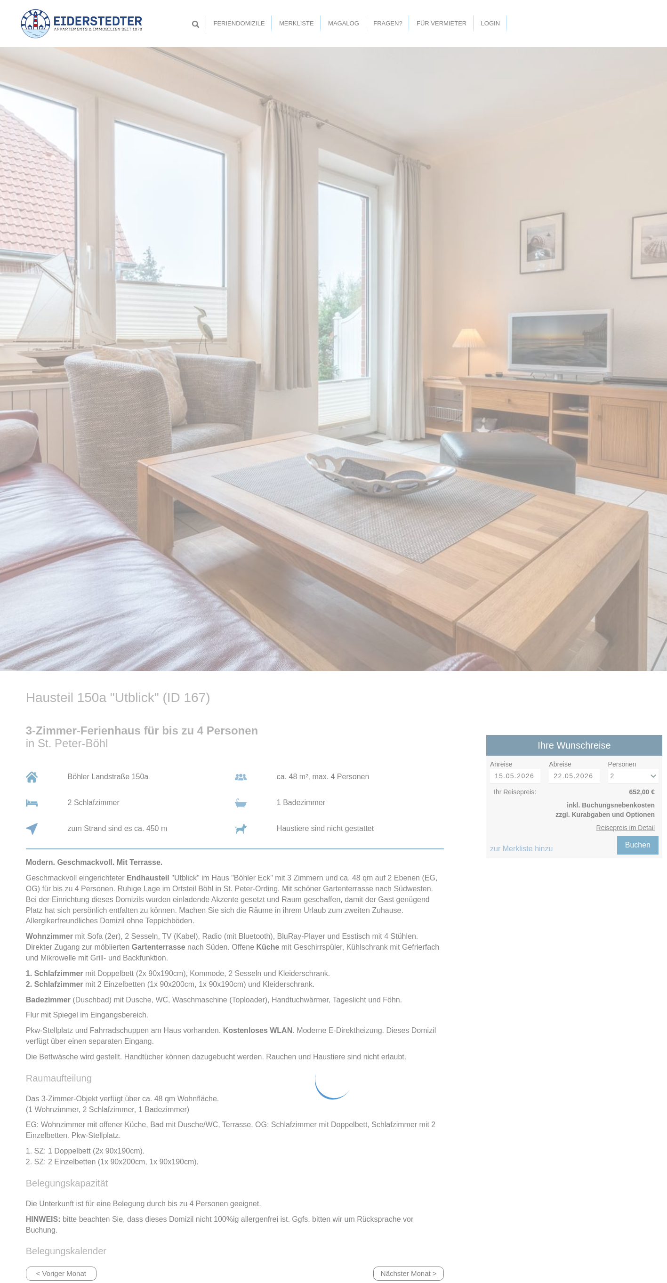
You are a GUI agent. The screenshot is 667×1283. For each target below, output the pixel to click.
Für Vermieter (441, 23)
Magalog (343, 23)
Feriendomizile (239, 23)
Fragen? (387, 23)
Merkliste (296, 23)
